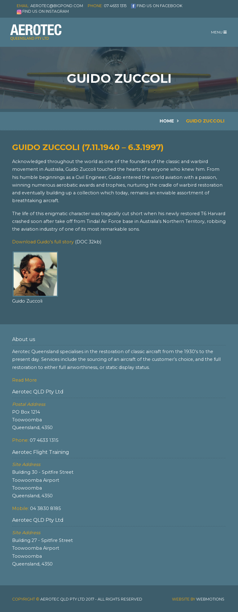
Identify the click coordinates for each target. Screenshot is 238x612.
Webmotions (210, 599)
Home (167, 121)
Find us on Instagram (45, 11)
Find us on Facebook (160, 5)
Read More (24, 380)
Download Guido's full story (43, 242)
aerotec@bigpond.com (56, 5)
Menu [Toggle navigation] (219, 32)
